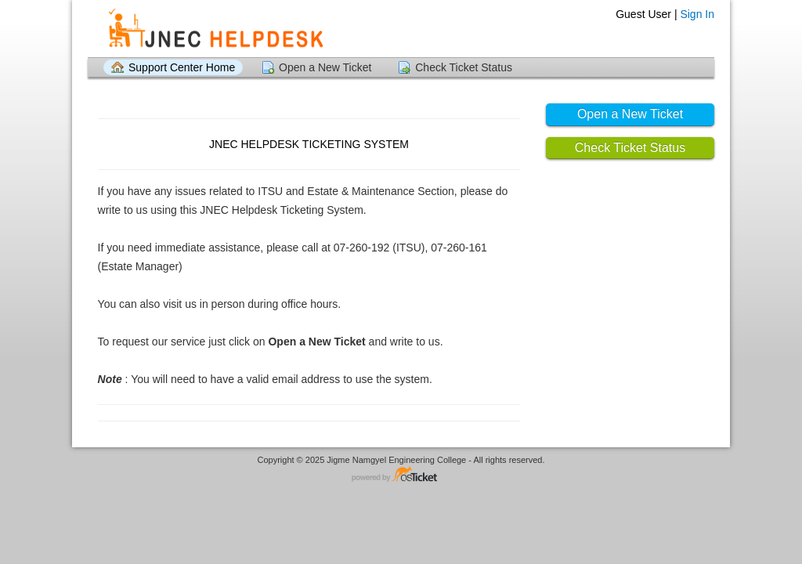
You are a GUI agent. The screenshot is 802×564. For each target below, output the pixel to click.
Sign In (697, 14)
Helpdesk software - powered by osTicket (401, 475)
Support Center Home (181, 67)
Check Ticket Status (463, 67)
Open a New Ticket (325, 67)
